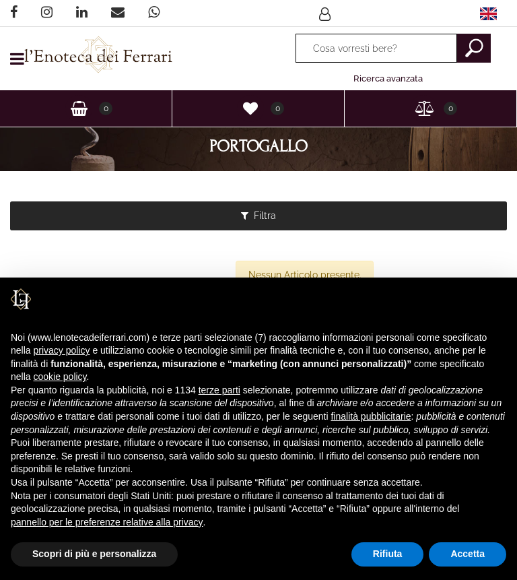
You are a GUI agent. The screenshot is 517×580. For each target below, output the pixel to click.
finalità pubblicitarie (371, 416)
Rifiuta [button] (388, 553)
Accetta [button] (467, 553)
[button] (326, 13)
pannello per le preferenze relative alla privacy (107, 522)
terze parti (219, 390)
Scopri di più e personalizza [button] (94, 553)
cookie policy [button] (59, 376)
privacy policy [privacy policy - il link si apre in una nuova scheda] (61, 350)
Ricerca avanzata (388, 78)
